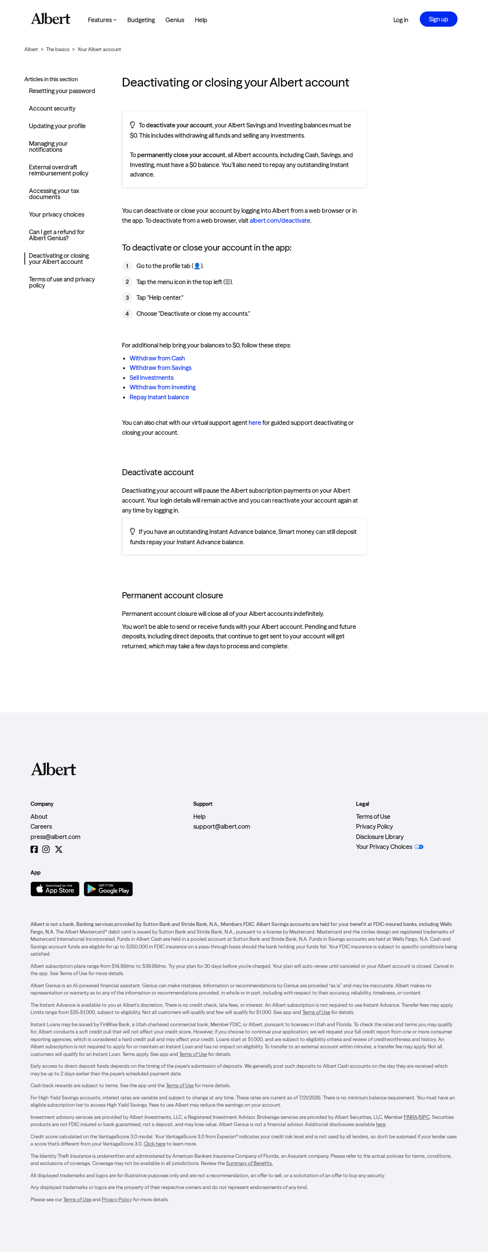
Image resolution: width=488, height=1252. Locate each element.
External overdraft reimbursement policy (58, 170)
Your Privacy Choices (384, 846)
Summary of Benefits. (249, 1163)
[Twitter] (59, 849)
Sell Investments (151, 377)
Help (201, 20)
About (39, 816)
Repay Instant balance (159, 397)
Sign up (438, 19)
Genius (174, 20)
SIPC (424, 1117)
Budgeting (141, 20)
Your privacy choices (56, 214)
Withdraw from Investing (163, 387)
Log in (400, 20)
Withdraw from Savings (160, 367)
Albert (31, 49)
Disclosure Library (380, 836)
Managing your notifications (48, 146)
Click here (154, 1144)
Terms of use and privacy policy (62, 282)
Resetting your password (62, 91)
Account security (52, 108)
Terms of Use (373, 816)
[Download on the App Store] (54, 889)
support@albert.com (221, 826)
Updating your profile (57, 126)
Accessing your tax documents (54, 194)
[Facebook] (34, 849)
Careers (41, 826)
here (255, 422)
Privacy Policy (374, 826)
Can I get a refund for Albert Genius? (57, 235)
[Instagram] (46, 849)
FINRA (410, 1117)
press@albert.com (55, 836)
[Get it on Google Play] (108, 889)
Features (102, 20)
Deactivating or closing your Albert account (59, 258)
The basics (57, 49)
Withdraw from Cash (157, 358)
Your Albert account (99, 49)
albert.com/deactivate (280, 220)
